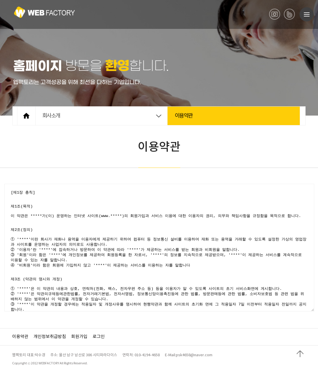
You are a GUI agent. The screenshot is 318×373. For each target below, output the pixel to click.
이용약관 (20, 336)
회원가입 (79, 336)
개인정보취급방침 (50, 336)
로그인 (99, 336)
